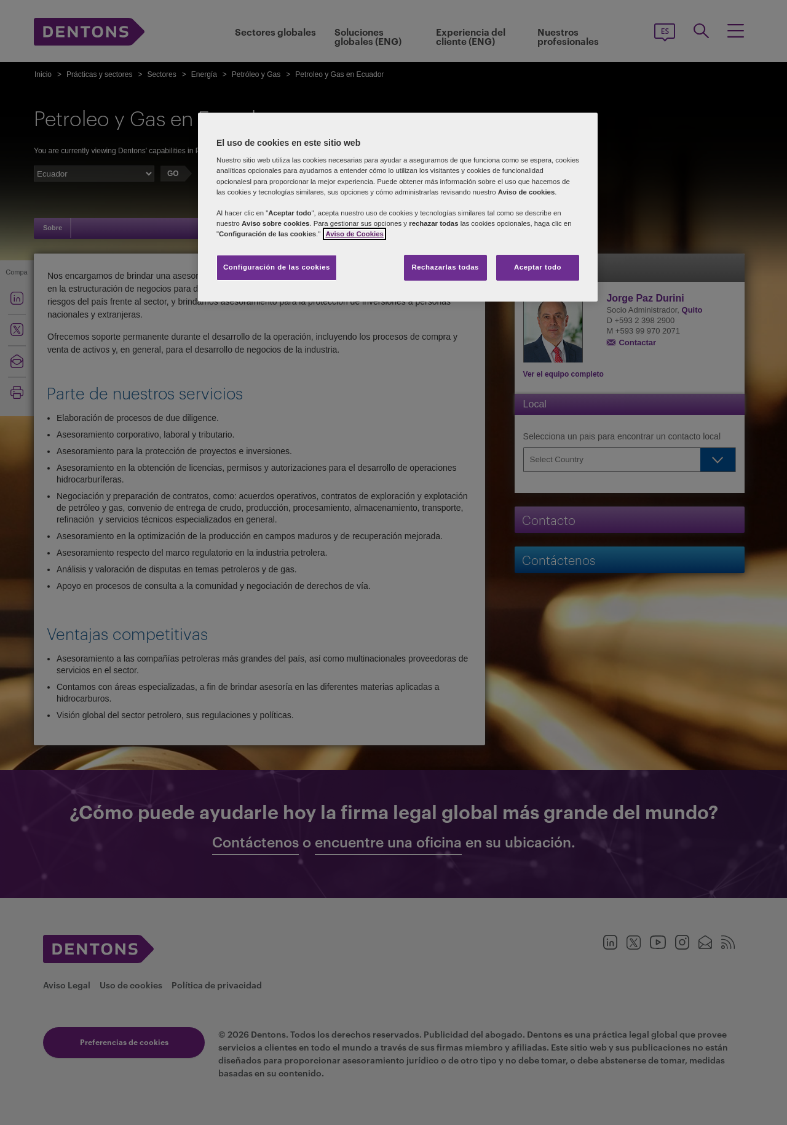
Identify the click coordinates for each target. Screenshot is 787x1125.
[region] (398, 207)
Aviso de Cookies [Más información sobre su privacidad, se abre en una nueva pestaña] (354, 234)
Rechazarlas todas (445, 267)
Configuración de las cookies (276, 267)
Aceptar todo (537, 267)
